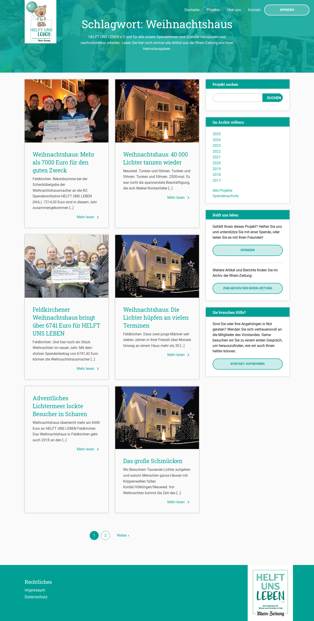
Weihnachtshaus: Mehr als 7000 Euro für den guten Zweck (63, 162)
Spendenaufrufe (225, 196)
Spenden (287, 10)
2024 (217, 140)
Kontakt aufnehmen (247, 364)
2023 (217, 145)
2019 (217, 169)
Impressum (35, 590)
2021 (217, 157)
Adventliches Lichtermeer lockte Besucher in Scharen (60, 406)
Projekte (213, 10)
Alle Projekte (222, 190)
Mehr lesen (89, 217)
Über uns (234, 10)
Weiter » (123, 535)
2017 (217, 180)
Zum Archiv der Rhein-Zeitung (247, 288)
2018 (217, 174)
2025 (217, 134)
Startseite (191, 10)
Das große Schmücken (152, 461)
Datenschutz (36, 596)
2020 (217, 163)
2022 (217, 151)
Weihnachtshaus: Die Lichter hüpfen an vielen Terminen (156, 317)
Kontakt (254, 10)
